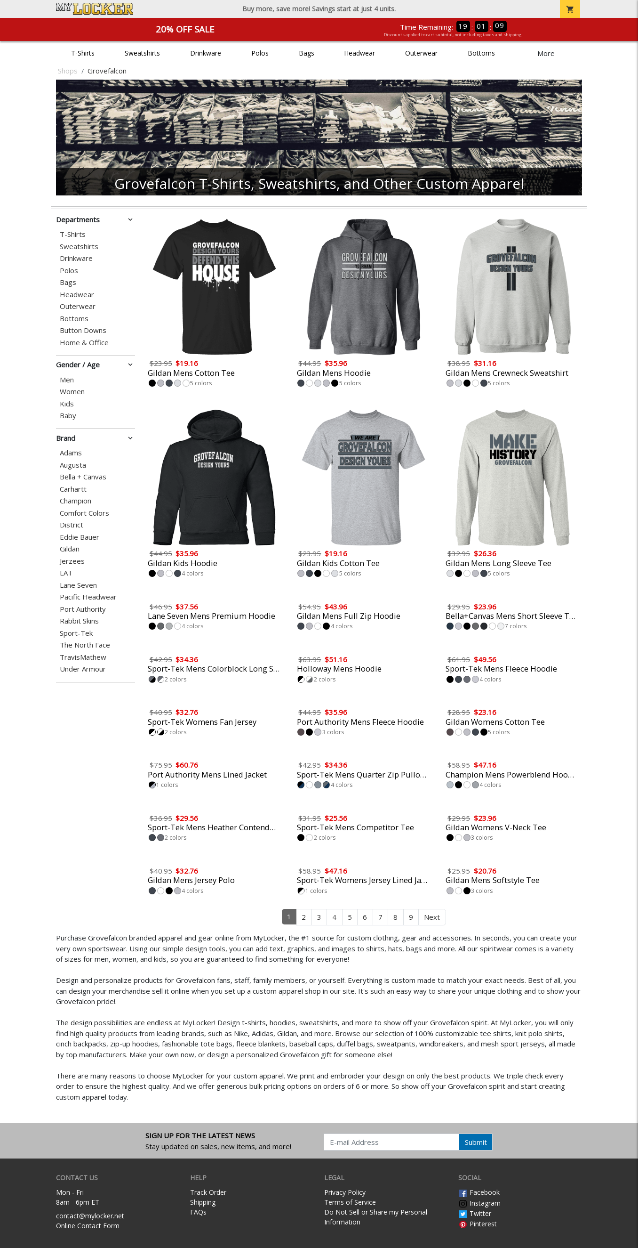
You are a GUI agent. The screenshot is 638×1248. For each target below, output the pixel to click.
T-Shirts (83, 53)
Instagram (479, 1203)
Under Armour (83, 669)
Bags (306, 53)
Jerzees (72, 561)
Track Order (208, 1192)
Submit (476, 1142)
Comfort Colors (84, 513)
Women (72, 392)
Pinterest (477, 1223)
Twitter (474, 1213)
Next (432, 917)
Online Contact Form (88, 1225)
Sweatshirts (142, 53)
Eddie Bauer (79, 537)
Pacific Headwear (88, 597)
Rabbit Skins (79, 621)
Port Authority (83, 609)
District (71, 525)
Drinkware (205, 53)
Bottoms (481, 53)
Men (67, 380)
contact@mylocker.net (90, 1215)
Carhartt (73, 489)
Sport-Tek (76, 633)
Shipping (202, 1202)
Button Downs (83, 330)
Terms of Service (350, 1202)
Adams (71, 453)
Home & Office (84, 343)
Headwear (359, 53)
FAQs (198, 1211)
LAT (66, 573)
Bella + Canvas (83, 477)
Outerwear (421, 53)
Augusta (73, 465)
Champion (75, 501)
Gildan (70, 549)
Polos (260, 53)
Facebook (479, 1192)
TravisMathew (83, 657)
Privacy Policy (345, 1192)
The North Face (85, 645)
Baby (68, 416)
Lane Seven (78, 585)
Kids (67, 404)
